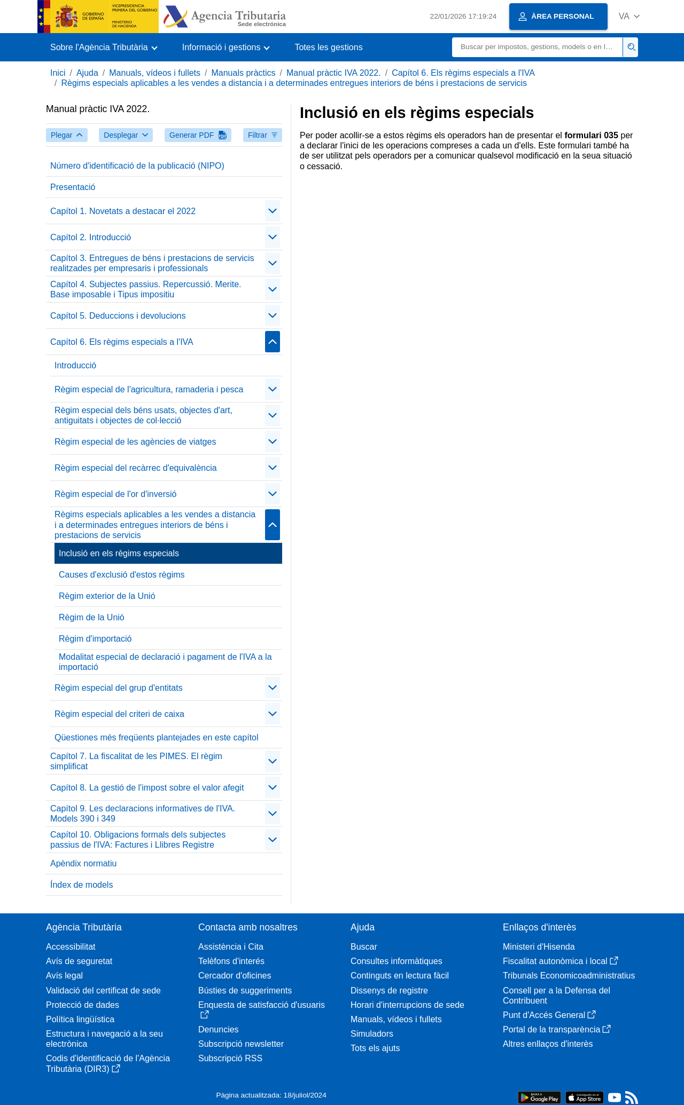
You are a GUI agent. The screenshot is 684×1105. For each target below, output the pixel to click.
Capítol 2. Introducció (90, 237)
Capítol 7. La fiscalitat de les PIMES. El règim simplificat (136, 761)
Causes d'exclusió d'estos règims (122, 574)
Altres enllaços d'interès (548, 1043)
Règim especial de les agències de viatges (135, 441)
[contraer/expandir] (272, 211)
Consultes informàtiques (396, 961)
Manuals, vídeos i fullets (154, 72)
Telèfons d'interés (231, 961)
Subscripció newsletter (241, 1043)
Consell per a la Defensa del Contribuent (556, 995)
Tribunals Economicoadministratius (569, 975)
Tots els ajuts (375, 1048)
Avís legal (64, 975)
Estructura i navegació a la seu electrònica (104, 1038)
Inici (57, 72)
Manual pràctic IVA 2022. (333, 72)
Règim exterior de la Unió (107, 596)
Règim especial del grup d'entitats (119, 687)
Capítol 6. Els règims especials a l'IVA (463, 72)
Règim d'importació (95, 638)
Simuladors (372, 1033)
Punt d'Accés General (549, 1015)
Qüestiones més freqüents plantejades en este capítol (157, 737)
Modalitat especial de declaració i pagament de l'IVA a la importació (165, 662)
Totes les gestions (328, 47)
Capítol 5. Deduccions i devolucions (117, 315)
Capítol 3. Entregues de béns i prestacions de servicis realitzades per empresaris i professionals (152, 263)
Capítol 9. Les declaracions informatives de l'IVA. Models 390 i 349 (142, 813)
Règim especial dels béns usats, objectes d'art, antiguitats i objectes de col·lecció (143, 415)
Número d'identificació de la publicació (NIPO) (137, 165)
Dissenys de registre (389, 990)
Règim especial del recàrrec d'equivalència (136, 467)
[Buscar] (537, 47)
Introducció (75, 365)
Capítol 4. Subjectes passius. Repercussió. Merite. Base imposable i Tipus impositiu (146, 289)
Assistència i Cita (230, 946)
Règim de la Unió (92, 617)
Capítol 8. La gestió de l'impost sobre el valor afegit (147, 787)
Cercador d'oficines (234, 975)
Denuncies (218, 1029)
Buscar (364, 946)
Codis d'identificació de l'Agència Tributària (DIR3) (108, 1063)
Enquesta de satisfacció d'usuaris (261, 1009)
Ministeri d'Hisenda (539, 946)
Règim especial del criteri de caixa (119, 714)
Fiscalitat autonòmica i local (560, 961)
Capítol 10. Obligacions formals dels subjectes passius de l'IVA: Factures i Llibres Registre (138, 839)
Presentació (73, 187)
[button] (629, 16)
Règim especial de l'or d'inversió (115, 494)
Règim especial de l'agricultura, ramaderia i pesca (149, 389)
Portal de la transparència (557, 1029)
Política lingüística (80, 1019)
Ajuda (87, 72)
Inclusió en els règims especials (119, 553)
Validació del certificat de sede (103, 990)
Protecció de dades (82, 1004)
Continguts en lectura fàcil (400, 975)
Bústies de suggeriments (245, 990)
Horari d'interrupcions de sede (407, 1004)
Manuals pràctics (243, 72)
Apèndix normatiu (83, 863)
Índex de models (81, 884)
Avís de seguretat (79, 961)
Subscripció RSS (230, 1058)
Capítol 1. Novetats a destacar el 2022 (123, 211)
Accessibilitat (70, 946)
